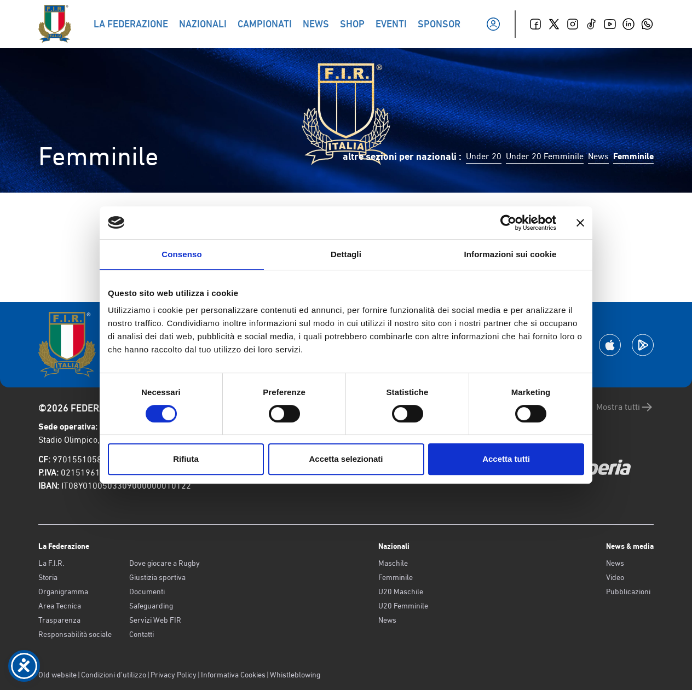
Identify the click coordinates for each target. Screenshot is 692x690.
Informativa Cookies (233, 674)
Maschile (393, 563)
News (598, 156)
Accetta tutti (506, 458)
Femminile (395, 577)
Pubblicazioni (628, 591)
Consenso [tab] (181, 254)
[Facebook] (535, 24)
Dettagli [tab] (346, 254)
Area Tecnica (59, 605)
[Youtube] (609, 24)
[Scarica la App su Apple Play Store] (610, 345)
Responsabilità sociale (75, 634)
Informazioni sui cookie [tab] (510, 254)
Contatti (141, 634)
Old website (57, 674)
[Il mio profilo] (493, 24)
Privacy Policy (174, 674)
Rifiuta (186, 458)
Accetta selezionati (346, 458)
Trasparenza (59, 620)
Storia (47, 577)
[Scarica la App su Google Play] (643, 345)
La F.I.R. (51, 563)
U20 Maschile (400, 591)
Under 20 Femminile (545, 156)
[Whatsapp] (647, 24)
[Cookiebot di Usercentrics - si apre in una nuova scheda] (508, 222)
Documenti (147, 591)
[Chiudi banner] (580, 223)
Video (615, 577)
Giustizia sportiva (157, 577)
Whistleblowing (295, 674)
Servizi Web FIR (155, 620)
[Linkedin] (628, 24)
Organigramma (63, 591)
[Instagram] (572, 24)
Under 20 (483, 156)
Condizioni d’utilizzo (113, 674)
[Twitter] (554, 24)
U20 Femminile (403, 605)
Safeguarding (151, 605)
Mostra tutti (625, 407)
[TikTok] (591, 24)
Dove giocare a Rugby (164, 563)
